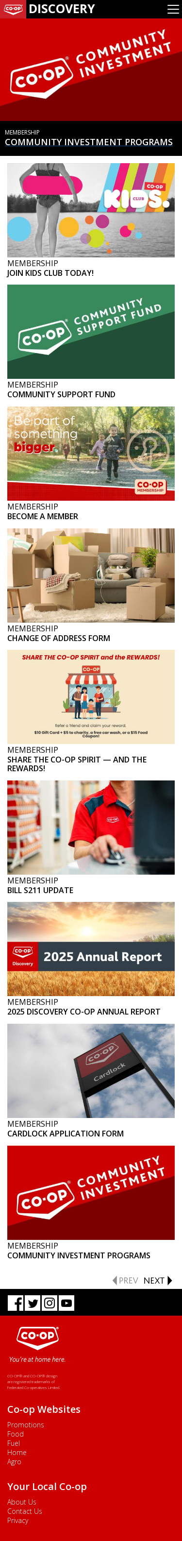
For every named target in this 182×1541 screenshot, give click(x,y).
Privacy (17, 1520)
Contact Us (24, 1511)
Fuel (13, 1443)
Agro (14, 1461)
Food (15, 1434)
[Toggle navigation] (173, 9)
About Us (21, 1502)
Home (17, 1452)
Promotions (25, 1424)
